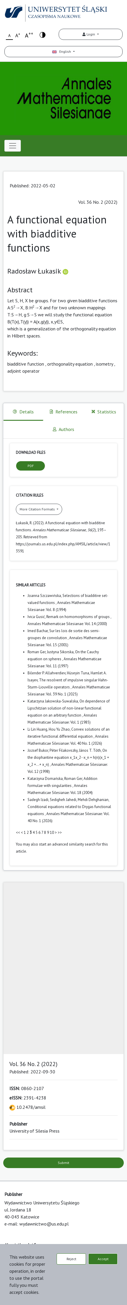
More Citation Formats (38, 509)
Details (23, 412)
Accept (103, 1259)
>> (60, 832)
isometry (104, 364)
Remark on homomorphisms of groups (78, 616)
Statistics (104, 412)
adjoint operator (23, 371)
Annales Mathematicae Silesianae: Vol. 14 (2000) (67, 623)
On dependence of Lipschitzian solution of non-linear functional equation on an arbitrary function (69, 708)
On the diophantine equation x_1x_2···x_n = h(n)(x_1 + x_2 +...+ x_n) (68, 757)
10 (52, 832)
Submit (63, 1162)
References (63, 412)
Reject (71, 1259)
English (62, 51)
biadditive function (25, 364)
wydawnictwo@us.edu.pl (44, 1224)
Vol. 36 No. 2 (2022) (97, 202)
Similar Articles (30, 585)
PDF (31, 466)
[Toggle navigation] (12, 146)
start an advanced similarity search (67, 844)
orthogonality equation (70, 364)
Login (89, 34)
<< (18, 832)
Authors (63, 429)
